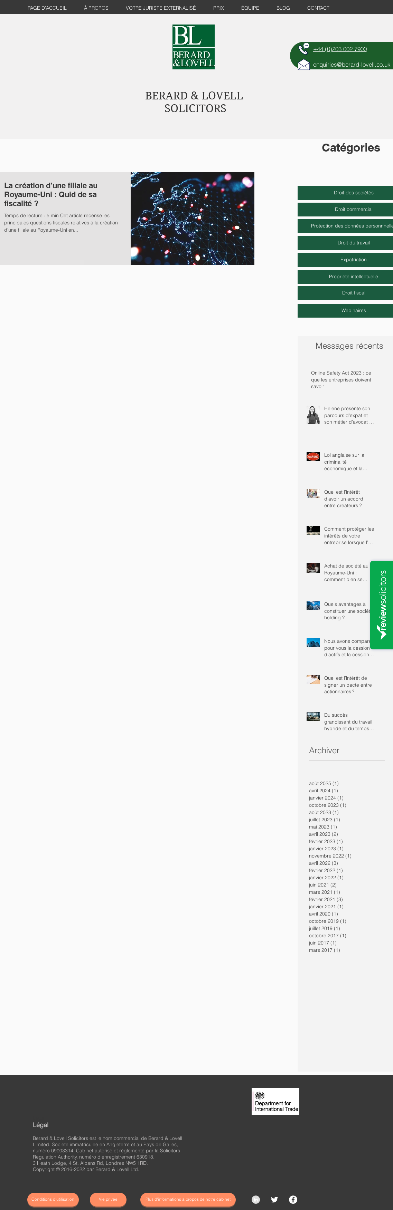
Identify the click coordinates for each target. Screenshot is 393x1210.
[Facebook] (293, 1200)
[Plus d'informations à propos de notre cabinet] (188, 1200)
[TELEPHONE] (304, 49)
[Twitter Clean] (274, 1200)
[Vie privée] (108, 1200)
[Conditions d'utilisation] (53, 1200)
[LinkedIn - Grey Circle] (256, 1200)
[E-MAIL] (304, 64)
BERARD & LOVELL (194, 95)
